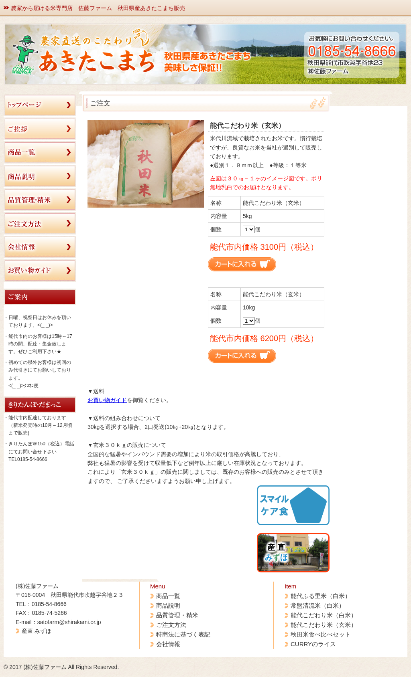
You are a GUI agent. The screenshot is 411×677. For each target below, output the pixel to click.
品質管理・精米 (177, 615)
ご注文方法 (171, 624)
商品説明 (168, 605)
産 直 (276, 552)
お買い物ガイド (107, 400)
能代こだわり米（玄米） (324, 624)
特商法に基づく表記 (183, 634)
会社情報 (168, 644)
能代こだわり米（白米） (324, 615)
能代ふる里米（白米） (321, 595)
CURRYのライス (313, 644)
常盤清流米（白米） (318, 605)
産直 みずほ (36, 631)
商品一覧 (168, 595)
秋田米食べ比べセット (321, 634)
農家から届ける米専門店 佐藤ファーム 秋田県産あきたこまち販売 (98, 8)
